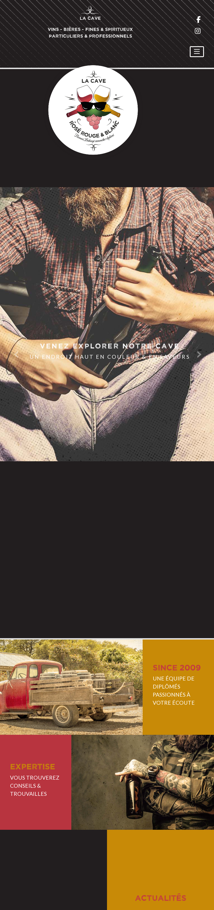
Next (197, 354)
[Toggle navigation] (197, 51)
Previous (17, 354)
